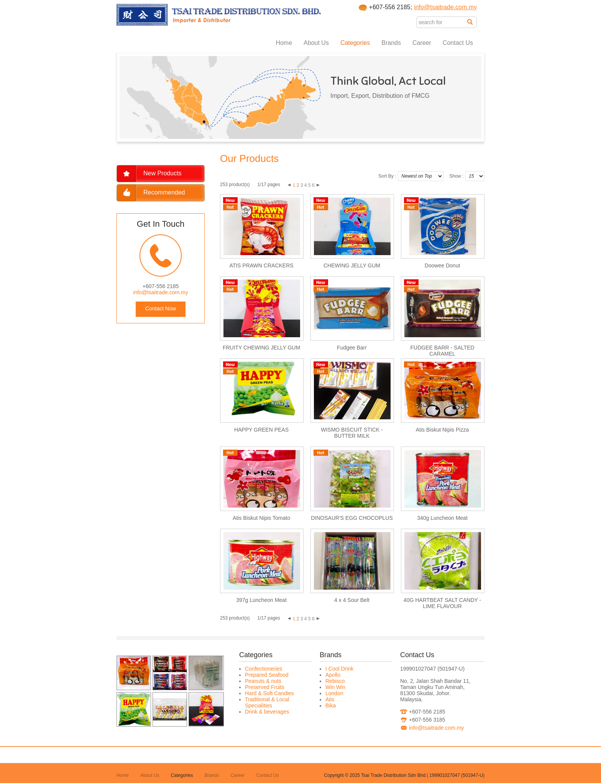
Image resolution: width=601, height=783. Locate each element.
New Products (162, 173)
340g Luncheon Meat (442, 518)
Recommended (164, 192)
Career (421, 43)
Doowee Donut (442, 265)
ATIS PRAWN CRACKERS (261, 265)
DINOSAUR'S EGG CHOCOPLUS (352, 518)
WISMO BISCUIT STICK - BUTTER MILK (352, 433)
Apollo (332, 675)
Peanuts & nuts (263, 681)
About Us (316, 43)
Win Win (335, 687)
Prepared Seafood (267, 675)
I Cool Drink (339, 669)
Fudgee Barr (352, 348)
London (334, 693)
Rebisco (335, 681)
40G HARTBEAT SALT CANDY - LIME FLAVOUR (442, 603)
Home (284, 43)
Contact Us (458, 43)
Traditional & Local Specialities (267, 702)
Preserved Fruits (264, 687)
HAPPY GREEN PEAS (261, 430)
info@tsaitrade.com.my (445, 7)
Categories (355, 43)
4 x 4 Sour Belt (351, 600)
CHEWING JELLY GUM (351, 265)
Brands (391, 43)
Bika (330, 705)
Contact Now (160, 308)
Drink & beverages (267, 712)
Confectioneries (263, 669)
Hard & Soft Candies (269, 693)
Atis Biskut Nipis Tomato (261, 518)
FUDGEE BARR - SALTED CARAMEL (443, 351)
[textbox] (441, 22)
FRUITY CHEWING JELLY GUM (261, 348)
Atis (329, 699)
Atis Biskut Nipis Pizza (442, 430)
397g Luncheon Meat (261, 600)
